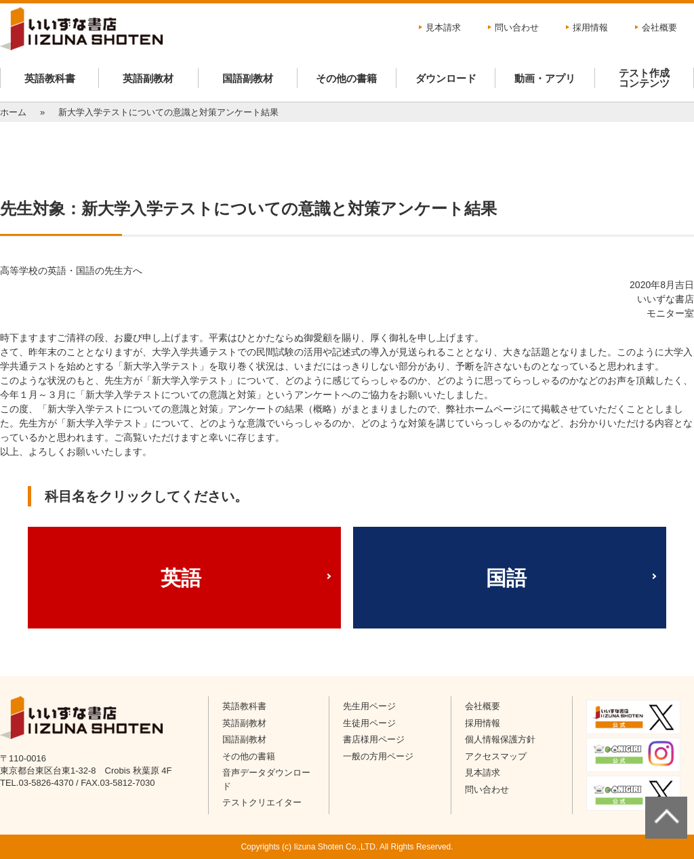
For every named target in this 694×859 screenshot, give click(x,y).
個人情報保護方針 (500, 739)
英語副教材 (148, 78)
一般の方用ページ (378, 756)
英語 (181, 578)
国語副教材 (247, 78)
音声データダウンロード (266, 779)
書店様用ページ (374, 739)
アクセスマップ (496, 756)
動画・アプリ (544, 78)
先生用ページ (369, 706)
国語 (506, 578)
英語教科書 (49, 78)
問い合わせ (517, 27)
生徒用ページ (369, 723)
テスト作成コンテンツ (644, 78)
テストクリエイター (262, 802)
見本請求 (443, 27)
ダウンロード (445, 78)
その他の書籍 (346, 78)
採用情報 (590, 27)
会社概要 (659, 27)
